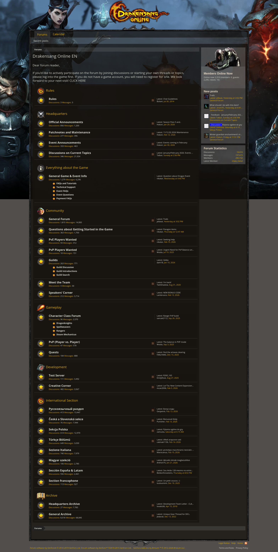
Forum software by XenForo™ (106, 548)
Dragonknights (64, 323)
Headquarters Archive (64, 504)
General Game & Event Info (68, 176)
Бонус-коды (168, 408)
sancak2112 (162, 318)
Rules (50, 90)
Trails (165, 219)
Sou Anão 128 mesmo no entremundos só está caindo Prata (190, 470)
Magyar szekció (59, 460)
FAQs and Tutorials (66, 183)
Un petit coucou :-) (171, 480)
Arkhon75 (161, 462)
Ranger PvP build (171, 315)
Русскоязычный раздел (66, 409)
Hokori (160, 124)
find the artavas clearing (174, 352)
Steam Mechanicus (66, 334)
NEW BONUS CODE (172, 292)
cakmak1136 (162, 442)
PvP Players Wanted (63, 250)
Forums (42, 34)
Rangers (60, 330)
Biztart (160, 101)
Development (56, 367)
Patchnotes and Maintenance (69, 132)
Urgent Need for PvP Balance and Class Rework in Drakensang (191, 249)
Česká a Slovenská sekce (66, 419)
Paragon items (169, 229)
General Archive (60, 514)
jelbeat (160, 221)
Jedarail (160, 516)
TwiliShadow (162, 284)
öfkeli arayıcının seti (172, 439)
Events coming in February (175, 142)
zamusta (160, 431)
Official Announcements (66, 122)
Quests (54, 352)
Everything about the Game (67, 167)
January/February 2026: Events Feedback (181, 152)
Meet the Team (59, 282)
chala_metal (237, 161)
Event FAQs (62, 190)
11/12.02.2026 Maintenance (175, 132)
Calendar (59, 34)
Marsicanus (162, 452)
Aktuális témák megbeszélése (176, 460)
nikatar (160, 178)
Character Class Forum (65, 316)
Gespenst (161, 411)
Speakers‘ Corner (61, 293)
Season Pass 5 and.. (172, 122)
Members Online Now (218, 73)
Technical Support (66, 187)
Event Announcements (65, 143)
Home (240, 543)
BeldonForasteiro (164, 473)
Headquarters (56, 113)
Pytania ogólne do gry (173, 429)
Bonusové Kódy (170, 419)
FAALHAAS (161, 354)
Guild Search (63, 274)
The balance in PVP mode (174, 342)
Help (233, 543)
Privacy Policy (242, 548)
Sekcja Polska (58, 429)
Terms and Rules (226, 548)
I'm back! (167, 282)
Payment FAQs (64, 198)
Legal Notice (224, 543)
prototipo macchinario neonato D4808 (180, 449)
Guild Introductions (66, 271)
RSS (153, 100)
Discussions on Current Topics (70, 153)
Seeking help (169, 239)
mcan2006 (161, 388)
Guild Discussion (65, 267)
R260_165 (167, 375)
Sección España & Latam (66, 470)
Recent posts (41, 40)
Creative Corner (60, 386)
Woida (159, 252)
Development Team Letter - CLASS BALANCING (184, 503)
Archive (51, 495)
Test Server (57, 375)
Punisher (161, 421)
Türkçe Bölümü (59, 440)
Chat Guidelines (170, 98)
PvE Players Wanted (63, 240)
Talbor (160, 155)
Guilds (53, 260)
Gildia (165, 260)
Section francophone (63, 481)
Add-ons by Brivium (159, 548)
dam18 (160, 262)
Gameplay (54, 307)
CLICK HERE (78, 81)
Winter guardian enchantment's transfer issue (230, 134)
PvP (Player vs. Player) (64, 342)
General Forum (59, 219)
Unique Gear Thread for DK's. (176, 514)
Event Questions (65, 194)
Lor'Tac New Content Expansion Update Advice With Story (189, 385)
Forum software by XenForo (55, 548)
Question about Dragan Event (176, 176)
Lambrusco (162, 295)
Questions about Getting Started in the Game (81, 229)
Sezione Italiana (60, 450)
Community (55, 210)
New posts (211, 91)
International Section (62, 400)
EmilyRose (161, 377)
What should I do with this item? (224, 105)
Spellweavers (63, 326)
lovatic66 (161, 506)
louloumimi (162, 483)
